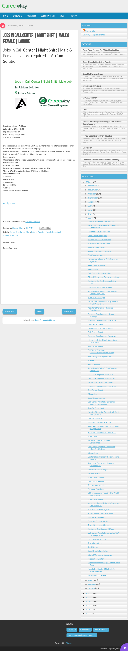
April (90, 218)
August (91, 202)
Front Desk (92, 436)
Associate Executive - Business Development (101, 464)
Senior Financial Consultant (99, 251)
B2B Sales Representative (99, 243)
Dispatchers (93, 453)
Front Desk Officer (96, 477)
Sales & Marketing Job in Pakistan (97, 62)
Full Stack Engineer (96, 517)
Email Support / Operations (99, 422)
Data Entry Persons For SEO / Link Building (101, 50)
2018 (88, 609)
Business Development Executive (102, 320)
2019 (88, 605)
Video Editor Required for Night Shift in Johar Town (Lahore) (102, 122)
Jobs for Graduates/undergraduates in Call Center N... (103, 302)
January (91, 588)
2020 (88, 601)
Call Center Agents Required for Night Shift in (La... (101, 447)
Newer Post (10, 312)
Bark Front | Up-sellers (97, 575)
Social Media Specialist (98, 551)
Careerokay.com (33, 221)
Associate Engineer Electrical (100, 374)
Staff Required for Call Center (100, 513)
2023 (88, 182)
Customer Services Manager (100, 287)
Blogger (69, 643)
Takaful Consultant (96, 408)
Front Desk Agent (95, 499)
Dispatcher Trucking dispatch (100, 328)
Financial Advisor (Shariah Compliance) (99, 441)
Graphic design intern (97, 398)
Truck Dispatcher (95, 543)
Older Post (69, 312)
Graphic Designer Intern (93, 74)
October (92, 193)
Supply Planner (94, 364)
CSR (84, 109)
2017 (88, 613)
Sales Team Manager (97, 265)
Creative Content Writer (98, 521)
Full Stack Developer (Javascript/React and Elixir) (101, 351)
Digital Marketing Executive (100, 555)
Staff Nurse (93, 547)
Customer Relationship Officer (101, 529)
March (91, 580)
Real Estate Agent (95, 346)
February (92, 584)
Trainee (91, 360)
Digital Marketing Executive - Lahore (103, 277)
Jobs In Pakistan (38, 232)
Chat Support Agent (96, 255)
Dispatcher (92, 394)
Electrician (87, 147)
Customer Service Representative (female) (101, 159)
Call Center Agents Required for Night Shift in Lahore (101, 402)
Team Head (93, 269)
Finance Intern (94, 473)
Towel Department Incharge (100, 525)
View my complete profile (94, 34)
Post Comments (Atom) (45, 320)
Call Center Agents (96, 481)
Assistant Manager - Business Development (100, 309)
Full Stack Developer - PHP (99, 231)
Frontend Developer (96, 297)
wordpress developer (92, 86)
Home (39, 312)
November (93, 189)
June (90, 210)
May (90, 214)
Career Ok (14, 232)
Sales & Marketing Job (97, 235)
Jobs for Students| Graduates (100, 382)
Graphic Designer (95, 418)
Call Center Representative (99, 273)
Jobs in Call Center (96, 559)
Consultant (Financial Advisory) (101, 221)
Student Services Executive (99, 239)
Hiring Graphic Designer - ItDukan (97, 136)
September (93, 197)
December (92, 185)
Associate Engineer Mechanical (101, 378)
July (90, 206)
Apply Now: (9, 203)
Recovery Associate (96, 485)
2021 (88, 597)
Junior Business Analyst (98, 469)
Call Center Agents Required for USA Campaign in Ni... (103, 534)
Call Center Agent (95, 324)
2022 (88, 593)
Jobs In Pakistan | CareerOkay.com (82, 635)
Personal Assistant (96, 489)
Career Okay (24, 232)
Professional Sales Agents (99, 509)
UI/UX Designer (90, 97)
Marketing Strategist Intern (99, 356)
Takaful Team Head (96, 247)
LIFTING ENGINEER (97, 539)
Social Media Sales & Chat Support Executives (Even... (102, 292)
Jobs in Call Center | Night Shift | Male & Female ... (102, 570)
